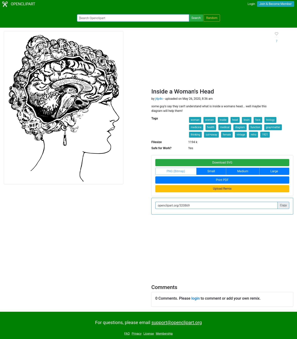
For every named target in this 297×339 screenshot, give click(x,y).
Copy (283, 205)
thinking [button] (195, 134)
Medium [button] (242, 171)
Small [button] (211, 171)
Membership (164, 333)
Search (196, 18)
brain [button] (246, 119)
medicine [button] (196, 127)
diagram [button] (240, 127)
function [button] (255, 127)
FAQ (127, 333)
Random (211, 18)
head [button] (235, 119)
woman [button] (195, 119)
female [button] (227, 134)
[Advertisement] (210, 59)
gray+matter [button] (273, 127)
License (148, 333)
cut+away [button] (211, 134)
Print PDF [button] (222, 180)
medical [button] (224, 127)
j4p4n (159, 99)
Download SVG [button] (222, 162)
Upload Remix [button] (222, 188)
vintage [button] (241, 134)
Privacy (136, 333)
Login (251, 4)
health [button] (210, 127)
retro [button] (253, 134)
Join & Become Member (275, 4)
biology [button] (270, 119)
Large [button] (274, 171)
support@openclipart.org (176, 322)
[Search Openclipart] (133, 18)
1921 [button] (265, 134)
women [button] (209, 119)
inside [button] (223, 119)
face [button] (257, 119)
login (195, 298)
